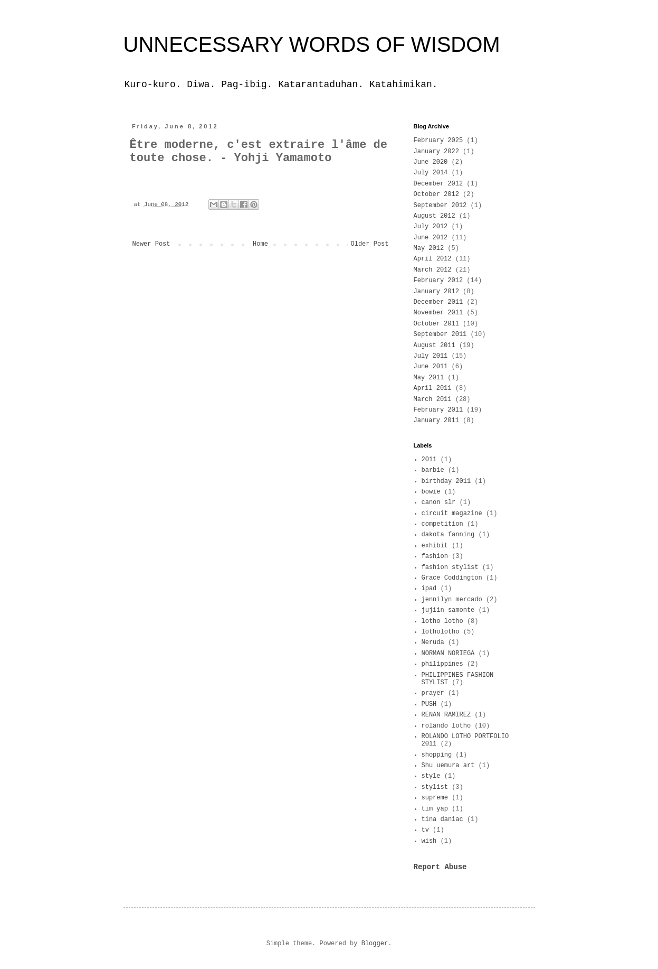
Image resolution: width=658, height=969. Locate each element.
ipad (429, 588)
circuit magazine (452, 513)
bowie (431, 492)
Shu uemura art (448, 765)
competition (442, 524)
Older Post (369, 244)
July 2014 (431, 172)
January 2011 (436, 420)
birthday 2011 (446, 481)
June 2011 (431, 366)
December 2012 (438, 184)
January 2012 (436, 291)
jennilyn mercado (452, 599)
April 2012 (433, 259)
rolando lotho (446, 726)
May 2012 (429, 248)
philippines (442, 664)
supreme (435, 798)
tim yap (435, 809)
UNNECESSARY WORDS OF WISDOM (311, 44)
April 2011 (433, 388)
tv (425, 830)
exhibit (435, 545)
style (431, 776)
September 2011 (440, 334)
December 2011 (438, 302)
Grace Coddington (452, 578)
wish (429, 841)
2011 (429, 459)
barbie (433, 470)
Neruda (433, 642)
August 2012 (434, 216)
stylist (435, 787)
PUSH (429, 704)
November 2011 (438, 312)
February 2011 (438, 410)
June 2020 (431, 162)
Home (260, 244)
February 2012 (438, 280)
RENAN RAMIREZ (446, 715)
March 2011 (433, 399)
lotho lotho (442, 621)
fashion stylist (450, 567)
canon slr (439, 502)
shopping (437, 755)
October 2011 (436, 324)
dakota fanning (448, 534)
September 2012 (440, 205)
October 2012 (436, 194)
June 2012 (431, 237)
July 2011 (431, 356)
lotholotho (441, 632)
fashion (435, 556)
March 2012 (433, 270)
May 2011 (429, 377)
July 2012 (431, 226)
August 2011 (434, 345)
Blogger (374, 943)
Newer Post (151, 244)
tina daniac (442, 819)
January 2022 (436, 151)
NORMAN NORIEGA (448, 653)
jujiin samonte (448, 610)
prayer (433, 693)
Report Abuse (440, 867)
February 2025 (438, 140)
